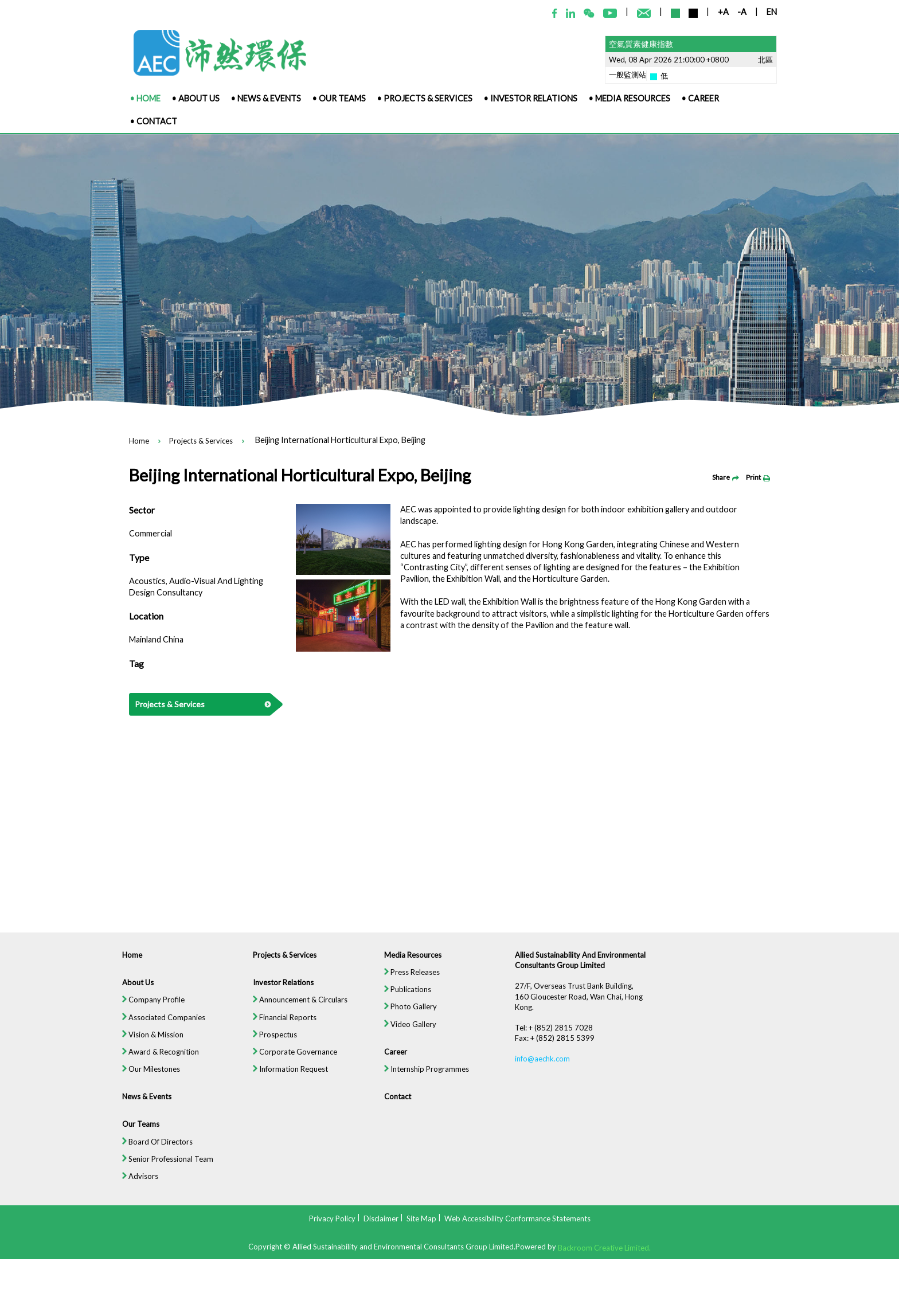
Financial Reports (281, 1024)
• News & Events (266, 98)
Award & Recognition (155, 1059)
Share (725, 477)
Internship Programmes (426, 1077)
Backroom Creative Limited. (604, 1247)
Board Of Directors (151, 1150)
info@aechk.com (544, 1066)
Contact (397, 1105)
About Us (132, 988)
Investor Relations (280, 988)
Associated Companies (158, 1024)
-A (741, 12)
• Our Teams (339, 98)
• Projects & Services (424, 98)
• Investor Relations (530, 98)
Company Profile (147, 1006)
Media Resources (412, 960)
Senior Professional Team (162, 1168)
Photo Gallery (410, 1013)
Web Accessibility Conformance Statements (517, 1218)
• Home (145, 98)
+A (723, 12)
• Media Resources (629, 98)
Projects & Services (201, 441)
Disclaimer (380, 1218)
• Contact (153, 121)
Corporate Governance (292, 1059)
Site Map (421, 1218)
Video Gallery (409, 1031)
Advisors (134, 1185)
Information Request (287, 1077)
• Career (700, 98)
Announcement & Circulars (297, 1006)
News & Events (141, 1105)
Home (139, 441)
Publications (407, 995)
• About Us (196, 98)
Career (394, 1059)
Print (758, 477)
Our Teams (135, 1133)
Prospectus (272, 1041)
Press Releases (411, 978)
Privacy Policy (332, 1218)
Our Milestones (145, 1077)
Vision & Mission (147, 1041)
